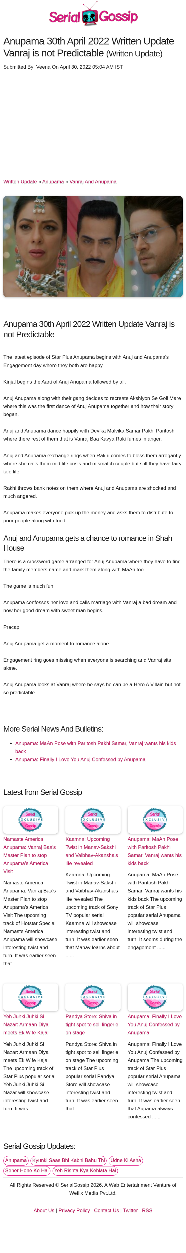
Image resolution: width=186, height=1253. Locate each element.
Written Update (20, 181)
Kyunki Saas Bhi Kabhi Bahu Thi (68, 1160)
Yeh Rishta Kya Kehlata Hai (85, 1170)
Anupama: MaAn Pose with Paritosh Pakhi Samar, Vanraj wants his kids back (155, 851)
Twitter (130, 1210)
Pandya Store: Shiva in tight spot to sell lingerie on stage (91, 1024)
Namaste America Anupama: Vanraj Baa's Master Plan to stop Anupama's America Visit (29, 855)
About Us (44, 1210)
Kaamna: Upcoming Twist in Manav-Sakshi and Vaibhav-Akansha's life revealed (91, 851)
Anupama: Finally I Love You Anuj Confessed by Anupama (80, 759)
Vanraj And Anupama (93, 181)
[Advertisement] (93, 121)
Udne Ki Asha (125, 1160)
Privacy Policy (74, 1210)
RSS (147, 1210)
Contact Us (106, 1210)
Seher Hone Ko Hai (27, 1170)
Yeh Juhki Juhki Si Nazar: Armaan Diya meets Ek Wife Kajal (25, 1024)
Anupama (53, 181)
